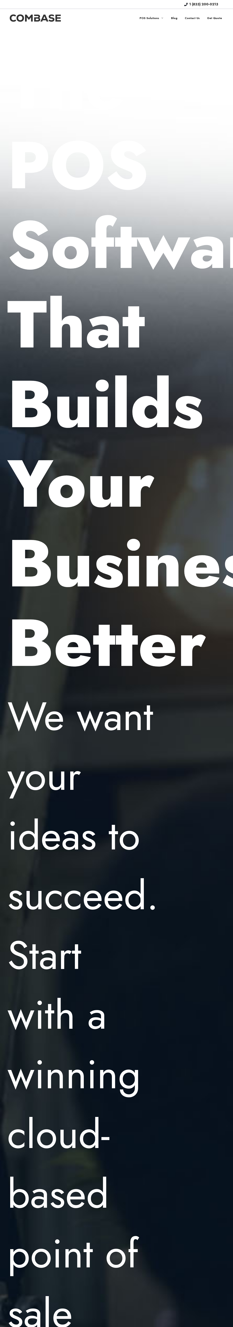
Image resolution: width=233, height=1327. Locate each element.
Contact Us (192, 18)
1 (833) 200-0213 (203, 4)
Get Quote (214, 18)
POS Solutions (153, 18)
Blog (174, 18)
